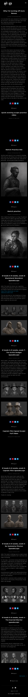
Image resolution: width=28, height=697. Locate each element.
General (9, 16)
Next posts (23, 676)
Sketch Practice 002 (14, 150)
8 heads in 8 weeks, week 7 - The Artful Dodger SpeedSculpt (14, 352)
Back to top (14, 691)
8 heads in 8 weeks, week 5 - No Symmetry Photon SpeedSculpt (14, 546)
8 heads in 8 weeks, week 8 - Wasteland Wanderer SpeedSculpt (14, 278)
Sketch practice (14, 211)
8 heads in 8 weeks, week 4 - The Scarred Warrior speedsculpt (14, 620)
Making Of (10, 436)
